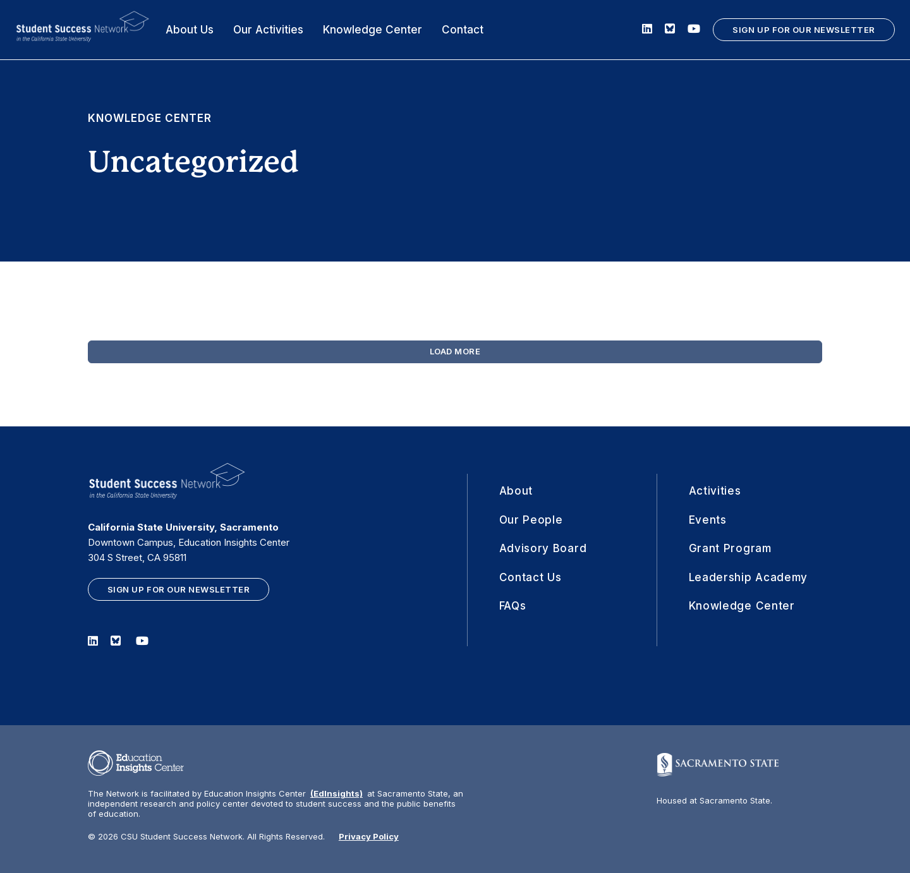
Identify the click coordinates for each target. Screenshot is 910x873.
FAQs (512, 605)
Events (708, 520)
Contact (462, 29)
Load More (455, 351)
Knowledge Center (372, 29)
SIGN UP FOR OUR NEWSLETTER (803, 30)
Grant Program (730, 548)
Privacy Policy (369, 836)
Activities (715, 491)
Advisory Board (543, 548)
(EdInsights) (336, 793)
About (516, 491)
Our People (531, 520)
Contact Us (530, 577)
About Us (190, 29)
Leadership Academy (748, 577)
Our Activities (268, 29)
